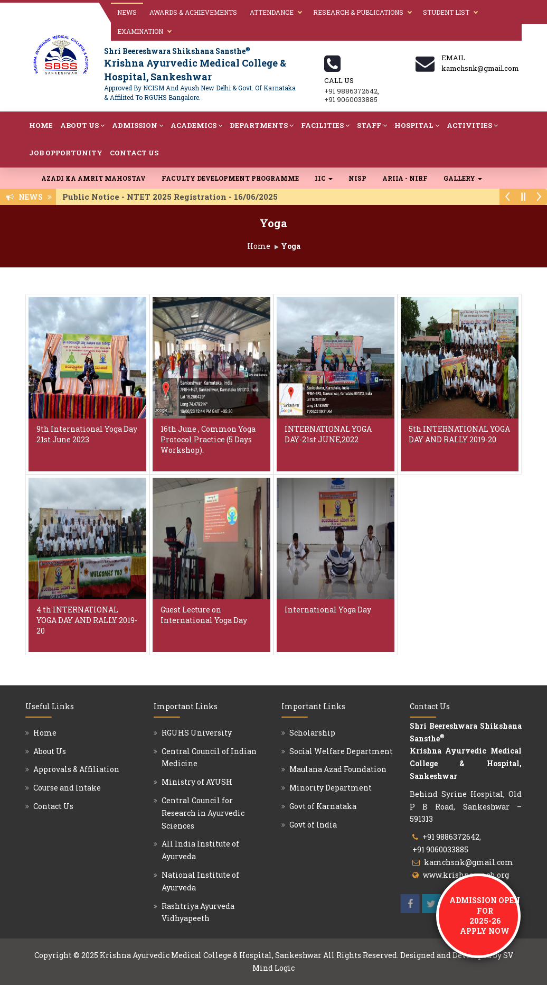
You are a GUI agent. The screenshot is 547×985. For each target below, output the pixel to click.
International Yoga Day (328, 610)
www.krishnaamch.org (466, 875)
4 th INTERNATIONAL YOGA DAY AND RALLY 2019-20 (86, 620)
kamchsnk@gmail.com (468, 862)
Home (41, 125)
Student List (446, 12)
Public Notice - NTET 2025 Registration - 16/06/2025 (173, 196)
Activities (472, 125)
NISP (357, 178)
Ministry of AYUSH (197, 782)
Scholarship (312, 733)
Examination (140, 31)
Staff (372, 125)
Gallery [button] (463, 178)
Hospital (416, 125)
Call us (339, 80)
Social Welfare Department (341, 751)
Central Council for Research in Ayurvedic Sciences (203, 813)
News (127, 12)
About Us (82, 125)
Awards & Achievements (193, 12)
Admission (137, 125)
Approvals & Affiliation (76, 769)
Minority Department (330, 788)
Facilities (325, 125)
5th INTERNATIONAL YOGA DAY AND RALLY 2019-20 (459, 434)
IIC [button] (324, 178)
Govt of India (313, 825)
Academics (196, 125)
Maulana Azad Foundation (337, 769)
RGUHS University (197, 733)
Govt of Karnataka (322, 806)
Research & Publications (358, 12)
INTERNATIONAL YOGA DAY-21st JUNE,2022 (328, 434)
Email (453, 57)
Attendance (272, 12)
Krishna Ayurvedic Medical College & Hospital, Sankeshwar (211, 955)
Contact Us (134, 152)
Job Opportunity (65, 152)
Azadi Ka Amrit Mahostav (93, 178)
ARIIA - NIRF (405, 178)
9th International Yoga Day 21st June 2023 (86, 434)
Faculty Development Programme (230, 178)
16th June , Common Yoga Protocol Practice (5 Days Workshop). (208, 439)
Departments (262, 125)
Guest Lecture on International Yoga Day (204, 615)
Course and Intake (67, 788)
